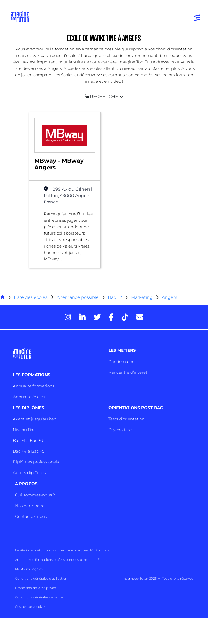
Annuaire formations (33, 385)
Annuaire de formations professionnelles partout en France (61, 560)
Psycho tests (120, 429)
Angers (169, 297)
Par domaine (121, 361)
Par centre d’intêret (127, 372)
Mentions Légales (29, 569)
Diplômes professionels (36, 461)
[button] (104, 96)
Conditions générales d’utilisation (41, 578)
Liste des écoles (31, 297)
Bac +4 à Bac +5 (28, 451)
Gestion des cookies (30, 607)
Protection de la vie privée (35, 588)
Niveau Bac (24, 429)
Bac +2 (115, 297)
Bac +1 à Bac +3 (28, 440)
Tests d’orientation (126, 418)
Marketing (142, 297)
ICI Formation (101, 550)
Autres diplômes (29, 472)
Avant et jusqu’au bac (34, 418)
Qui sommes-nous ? (35, 494)
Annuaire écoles (29, 396)
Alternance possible (78, 297)
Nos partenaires (30, 505)
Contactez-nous (31, 516)
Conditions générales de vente (39, 597)
